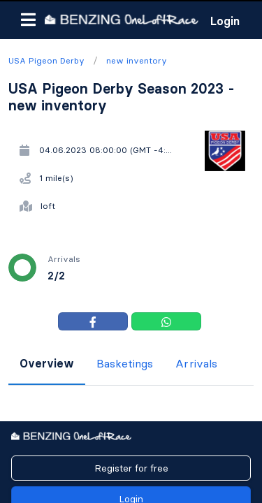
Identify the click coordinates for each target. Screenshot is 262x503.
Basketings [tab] (124, 363)
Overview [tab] (47, 363)
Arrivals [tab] (196, 363)
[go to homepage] (121, 19)
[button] (28, 19)
